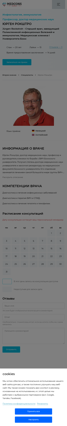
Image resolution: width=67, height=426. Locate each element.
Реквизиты (42, 403)
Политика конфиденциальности (19, 403)
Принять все (33, 411)
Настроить (33, 419)
